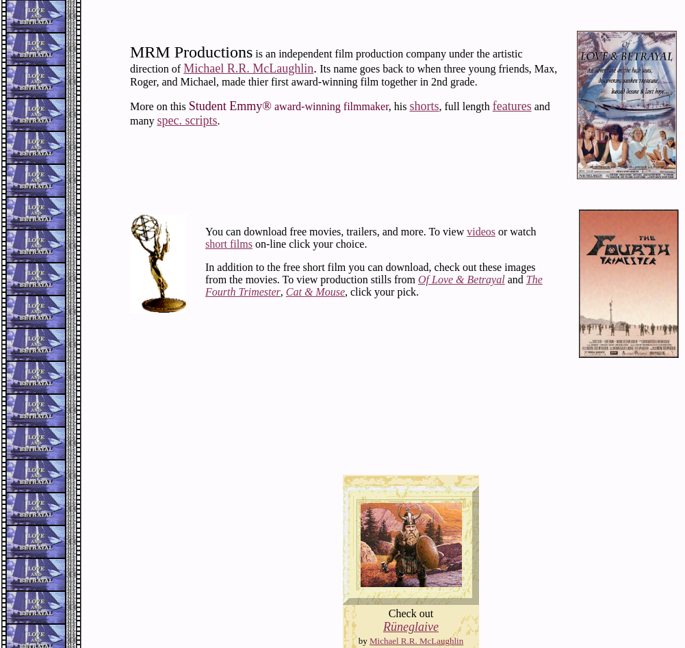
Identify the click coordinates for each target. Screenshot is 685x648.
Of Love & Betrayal (461, 279)
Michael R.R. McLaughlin (248, 68)
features (512, 106)
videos (481, 231)
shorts (424, 106)
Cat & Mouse (315, 292)
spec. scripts (187, 120)
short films (229, 244)
